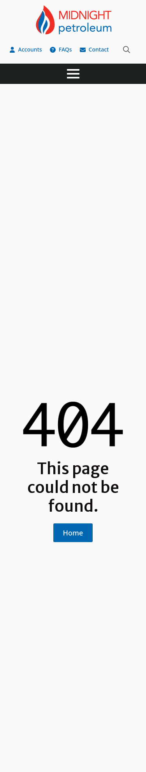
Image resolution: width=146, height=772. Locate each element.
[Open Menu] (73, 74)
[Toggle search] (126, 49)
